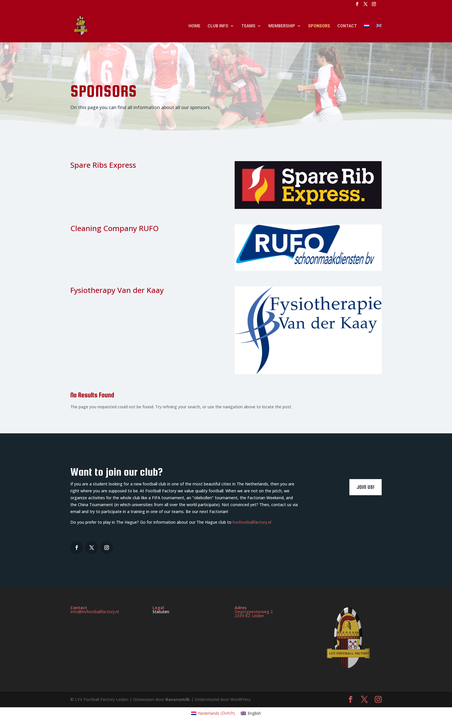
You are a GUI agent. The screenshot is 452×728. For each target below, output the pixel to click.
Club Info (218, 26)
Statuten (160, 611)
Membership (281, 26)
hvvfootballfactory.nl (252, 522)
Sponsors (319, 26)
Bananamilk (178, 699)
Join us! (365, 487)
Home (194, 26)
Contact (347, 26)
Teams (248, 26)
